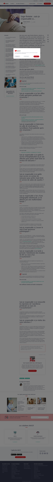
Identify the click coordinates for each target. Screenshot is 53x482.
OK (36, 56)
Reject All (17, 56)
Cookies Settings (26, 56)
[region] (26, 53)
